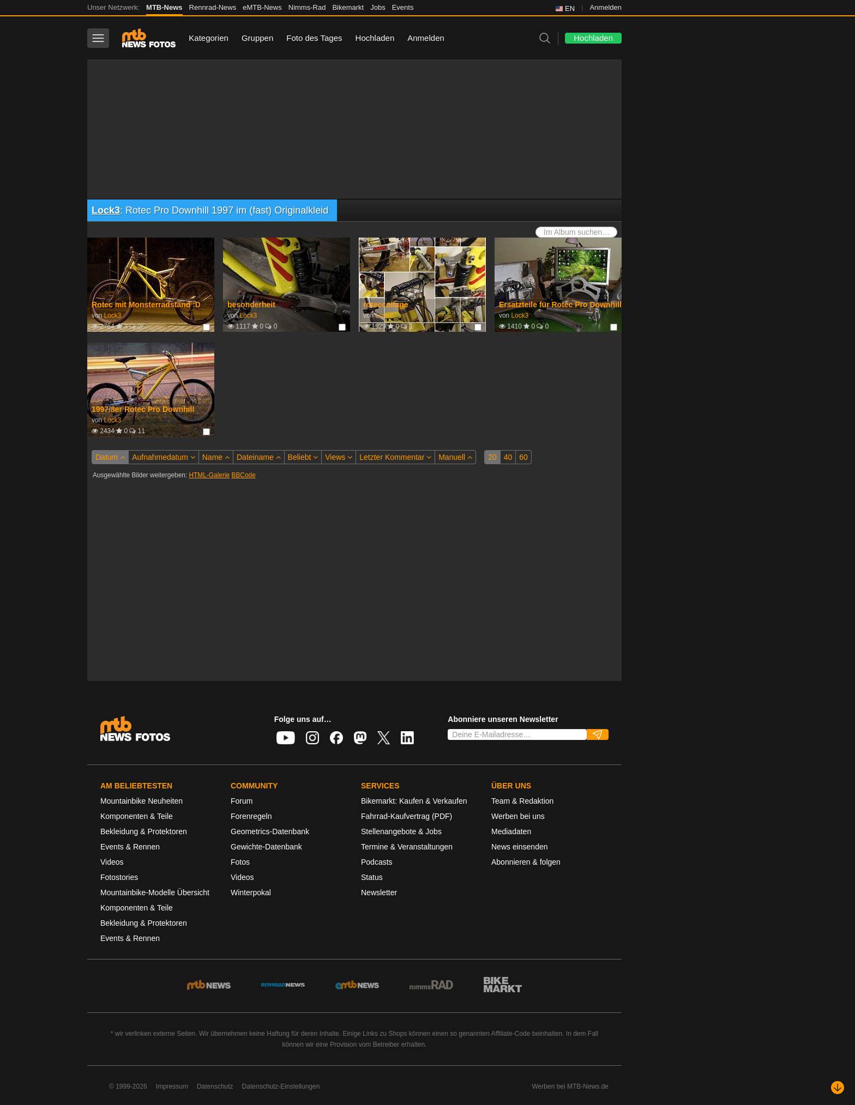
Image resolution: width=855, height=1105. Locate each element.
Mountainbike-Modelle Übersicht (154, 892)
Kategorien (208, 37)
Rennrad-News (213, 7)
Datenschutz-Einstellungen (281, 1086)
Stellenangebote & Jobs (401, 831)
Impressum (172, 1086)
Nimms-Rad (307, 7)
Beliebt (303, 457)
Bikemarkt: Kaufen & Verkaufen (414, 801)
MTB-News (164, 7)
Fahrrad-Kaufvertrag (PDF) (406, 816)
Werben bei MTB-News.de (570, 1086)
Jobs (377, 7)
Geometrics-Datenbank (270, 831)
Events (403, 7)
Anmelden (605, 7)
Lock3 (106, 210)
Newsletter (379, 892)
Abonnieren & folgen (526, 862)
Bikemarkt (348, 7)
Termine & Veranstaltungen (407, 846)
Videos (112, 862)
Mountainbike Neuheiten (141, 801)
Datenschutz (215, 1086)
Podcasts (377, 862)
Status (372, 877)
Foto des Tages (314, 37)
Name (216, 457)
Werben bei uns (518, 816)
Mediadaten (511, 831)
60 (523, 457)
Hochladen (375, 37)
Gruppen (257, 37)
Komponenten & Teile (136, 816)
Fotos (240, 862)
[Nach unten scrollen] (837, 1087)
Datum (110, 457)
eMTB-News (262, 7)
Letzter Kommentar (395, 457)
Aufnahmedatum (163, 457)
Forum (241, 801)
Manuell (455, 457)
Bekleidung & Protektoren (143, 831)
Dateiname (259, 457)
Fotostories (119, 877)
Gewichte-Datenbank (266, 846)
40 (508, 457)
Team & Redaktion (522, 801)
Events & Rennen (130, 846)
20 (492, 457)
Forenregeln (251, 816)
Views (338, 457)
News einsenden (519, 846)
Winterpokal (251, 892)
